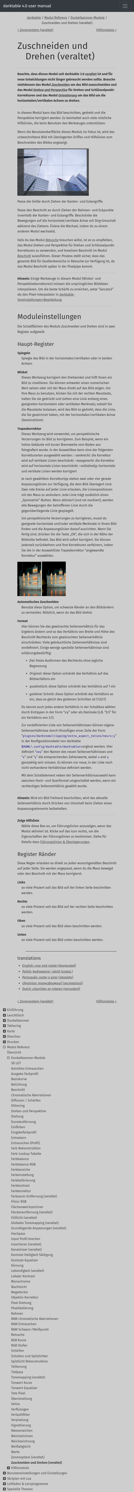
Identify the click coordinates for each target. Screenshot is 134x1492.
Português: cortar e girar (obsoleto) (47, 977)
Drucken (13, 1042)
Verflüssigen (20, 1409)
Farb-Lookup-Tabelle (26, 1154)
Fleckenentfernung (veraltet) (31, 1212)
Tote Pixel (18, 1393)
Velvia (15, 1404)
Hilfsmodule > (106, 30)
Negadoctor (19, 1292)
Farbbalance (20, 1159)
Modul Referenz (55, 18)
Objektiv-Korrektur (24, 1297)
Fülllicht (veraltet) (24, 1218)
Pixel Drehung (21, 1303)
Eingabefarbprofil (23, 1132)
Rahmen (17, 1313)
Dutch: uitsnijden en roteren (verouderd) (51, 989)
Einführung (15, 1010)
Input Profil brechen (25, 1239)
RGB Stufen (19, 1345)
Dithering (18, 1106)
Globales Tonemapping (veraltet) (35, 1223)
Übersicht (14, 1052)
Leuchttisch (15, 1015)
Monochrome (20, 1281)
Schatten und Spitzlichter (29, 1356)
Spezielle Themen (20, 1489)
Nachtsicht (19, 1287)
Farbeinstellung (22, 1175)
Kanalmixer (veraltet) (26, 1249)
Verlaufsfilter (20, 1415)
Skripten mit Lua (19, 1478)
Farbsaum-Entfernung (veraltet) (34, 1196)
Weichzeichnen (22, 1436)
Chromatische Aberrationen (31, 1095)
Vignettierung (21, 1425)
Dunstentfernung (23, 1122)
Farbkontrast (20, 1186)
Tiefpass (17, 1372)
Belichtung (19, 1084)
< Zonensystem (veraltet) (35, 30)
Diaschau (13, 1036)
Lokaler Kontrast (23, 1276)
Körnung (17, 1265)
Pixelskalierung (22, 1308)
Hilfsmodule (20, 1468)
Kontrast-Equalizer (24, 1260)
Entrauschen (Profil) (25, 1143)
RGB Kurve (18, 1340)
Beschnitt (18, 1090)
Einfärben (18, 1127)
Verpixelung (19, 1420)
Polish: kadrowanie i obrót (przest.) (47, 971)
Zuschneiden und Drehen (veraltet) (36, 1463)
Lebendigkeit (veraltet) (27, 1271)
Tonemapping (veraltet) (28, 1377)
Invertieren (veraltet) (26, 1244)
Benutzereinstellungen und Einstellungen (37, 1473)
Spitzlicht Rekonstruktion (29, 1361)
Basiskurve (19, 1079)
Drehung (17, 1116)
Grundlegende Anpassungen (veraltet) (38, 1228)
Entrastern (18, 1138)
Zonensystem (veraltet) (27, 1457)
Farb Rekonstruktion (26, 1148)
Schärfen (17, 1351)
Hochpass (18, 1234)
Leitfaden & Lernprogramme (27, 1484)
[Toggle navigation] (125, 6)
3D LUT (16, 1063)
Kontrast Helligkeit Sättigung (32, 1255)
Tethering (14, 1026)
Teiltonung (19, 1367)
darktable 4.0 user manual (27, 5)
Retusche (17, 1335)
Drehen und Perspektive (28, 1111)
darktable (34, 18)
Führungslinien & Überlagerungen (64, 842)
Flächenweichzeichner (27, 1207)
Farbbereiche (20, 1170)
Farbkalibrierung (23, 1180)
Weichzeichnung (23, 1441)
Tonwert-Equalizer (24, 1388)
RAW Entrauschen (24, 1324)
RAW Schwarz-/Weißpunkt (30, 1329)
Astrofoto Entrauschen (27, 1068)
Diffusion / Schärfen (26, 1100)
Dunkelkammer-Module (87, 18)
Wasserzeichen (21, 1430)
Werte (15, 1452)
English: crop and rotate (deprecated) (49, 966)
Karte (11, 1031)
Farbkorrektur (21, 1191)
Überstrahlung (21, 1399)
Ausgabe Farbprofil (24, 1074)
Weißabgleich (21, 1446)
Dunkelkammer (18, 1020)
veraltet (91, 74)
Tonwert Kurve (21, 1383)
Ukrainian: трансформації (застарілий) (52, 983)
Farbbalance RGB (23, 1164)
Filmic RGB (18, 1201)
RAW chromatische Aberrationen (34, 1319)
